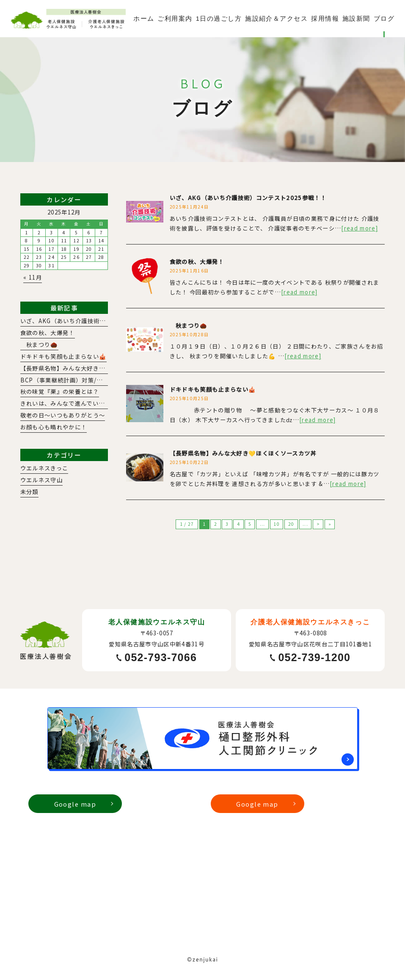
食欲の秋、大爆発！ (197, 262)
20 (291, 524)
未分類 (29, 492)
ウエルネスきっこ (44, 468)
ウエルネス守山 (41, 480)
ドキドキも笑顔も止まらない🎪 (213, 389)
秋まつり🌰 (189, 325)
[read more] (359, 228)
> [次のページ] (318, 524)
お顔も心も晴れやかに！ (53, 427)
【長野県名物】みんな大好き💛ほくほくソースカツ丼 (243, 453)
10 (276, 524)
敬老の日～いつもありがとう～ (62, 415)
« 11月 (32, 277)
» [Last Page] (329, 524)
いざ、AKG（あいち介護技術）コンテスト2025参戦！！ (248, 198)
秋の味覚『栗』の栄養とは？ (59, 391)
